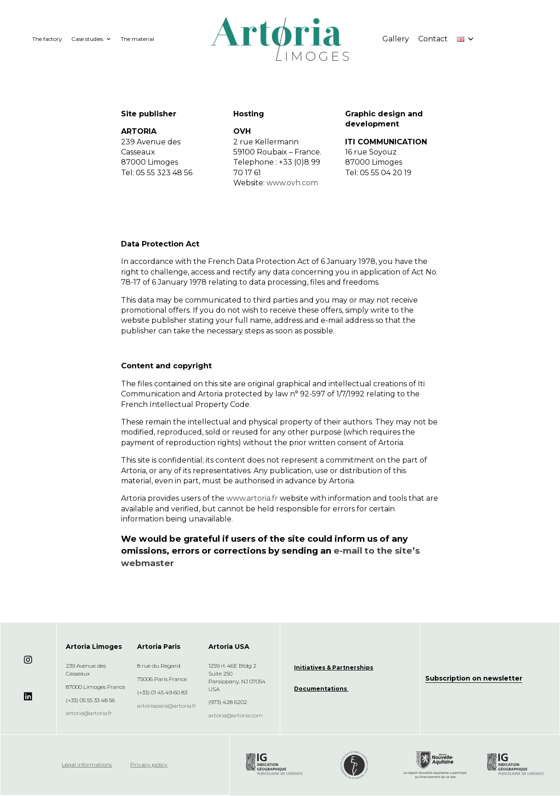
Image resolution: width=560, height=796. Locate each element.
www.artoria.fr (252, 498)
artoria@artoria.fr (89, 713)
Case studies (91, 39)
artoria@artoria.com (235, 715)
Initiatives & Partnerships (333, 667)
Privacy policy (148, 764)
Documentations (321, 688)
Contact (433, 38)
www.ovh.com (292, 182)
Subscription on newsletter (473, 678)
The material (137, 38)
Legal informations (87, 764)
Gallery (395, 38)
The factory (47, 38)
